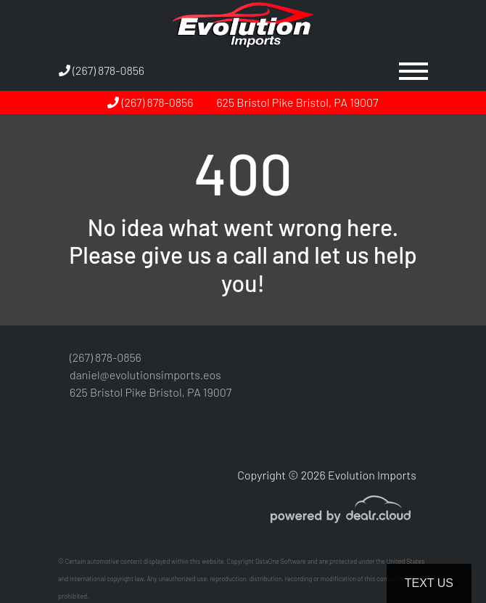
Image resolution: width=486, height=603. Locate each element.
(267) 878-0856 (101, 70)
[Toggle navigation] (413, 70)
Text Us (429, 583)
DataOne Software (280, 561)
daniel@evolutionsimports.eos (145, 374)
